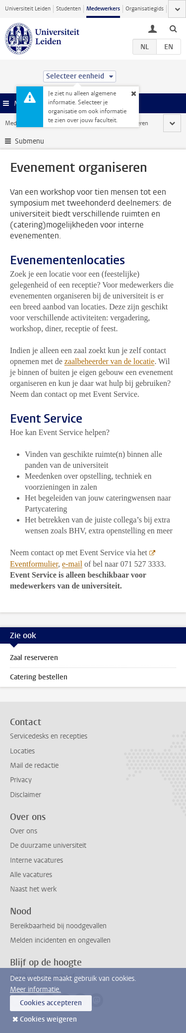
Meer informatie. (35, 989)
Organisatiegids (144, 8)
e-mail (72, 564)
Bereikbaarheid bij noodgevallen (58, 926)
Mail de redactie (34, 765)
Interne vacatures (36, 860)
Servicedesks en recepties (48, 736)
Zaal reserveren (34, 658)
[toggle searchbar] (173, 28)
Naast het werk (33, 889)
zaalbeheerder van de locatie (109, 361)
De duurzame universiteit (48, 845)
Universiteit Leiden (28, 8)
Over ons (23, 831)
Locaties (22, 751)
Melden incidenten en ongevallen (60, 940)
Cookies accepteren (51, 1003)
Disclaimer (25, 795)
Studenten (68, 8)
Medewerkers (103, 8)
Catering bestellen (38, 677)
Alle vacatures (31, 875)
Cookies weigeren (48, 1019)
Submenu (29, 141)
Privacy (21, 780)
